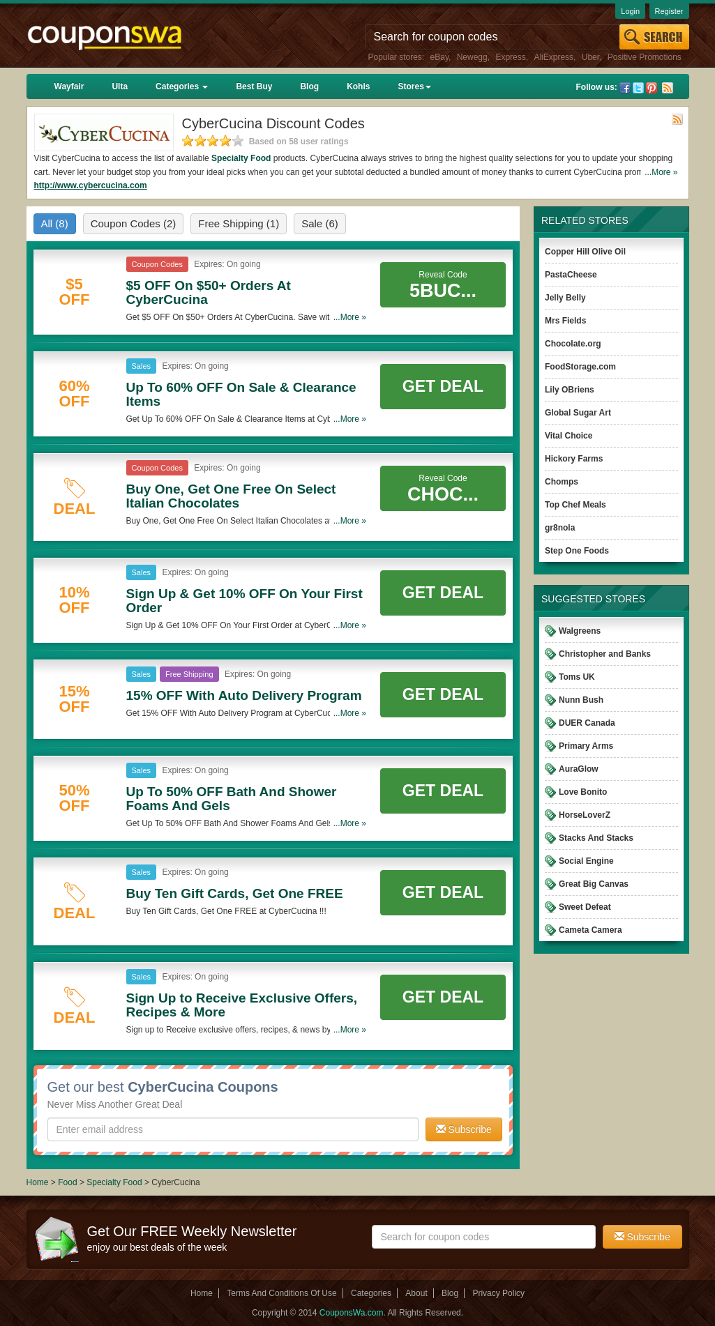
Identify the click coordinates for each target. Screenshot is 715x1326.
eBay (439, 57)
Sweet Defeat (585, 907)
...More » (661, 172)
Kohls (358, 86)
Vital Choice (568, 436)
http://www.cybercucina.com (90, 185)
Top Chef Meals (575, 505)
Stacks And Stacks (596, 838)
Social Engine (586, 861)
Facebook (625, 87)
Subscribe (464, 1129)
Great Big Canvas (594, 884)
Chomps (561, 482)
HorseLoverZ (584, 815)
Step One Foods (577, 551)
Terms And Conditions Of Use (281, 1293)
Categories (182, 86)
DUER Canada (587, 723)
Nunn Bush (581, 700)
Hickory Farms (574, 459)
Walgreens (580, 631)
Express (510, 57)
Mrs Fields (565, 321)
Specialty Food (241, 158)
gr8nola (560, 528)
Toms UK (577, 677)
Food (67, 1182)
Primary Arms (586, 746)
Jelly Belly (565, 298)
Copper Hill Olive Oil (585, 252)
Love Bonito (583, 792)
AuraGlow (579, 769)
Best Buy (254, 86)
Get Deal (442, 386)
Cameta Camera (590, 930)
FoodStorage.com (580, 367)
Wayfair (69, 86)
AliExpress (553, 57)
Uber (590, 57)
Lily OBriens (569, 390)
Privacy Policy (498, 1293)
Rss (667, 87)
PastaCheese (571, 275)
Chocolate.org (573, 344)
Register (669, 11)
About (416, 1293)
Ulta (120, 86)
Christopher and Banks (605, 654)
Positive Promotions (645, 57)
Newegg (472, 57)
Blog (309, 86)
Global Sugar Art (578, 413)
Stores (414, 86)
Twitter (638, 87)
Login (630, 11)
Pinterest (651, 87)
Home (38, 1182)
